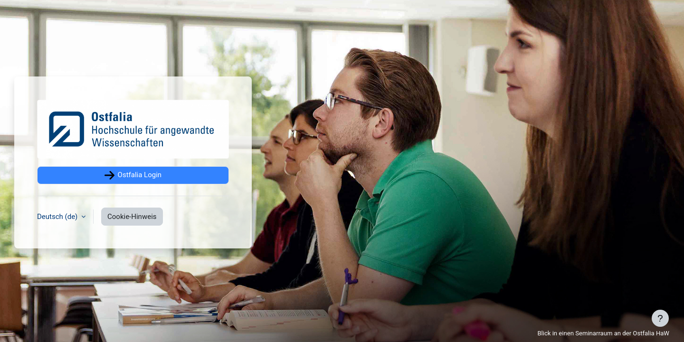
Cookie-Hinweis (131, 216)
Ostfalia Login (133, 175)
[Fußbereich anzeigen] (660, 318)
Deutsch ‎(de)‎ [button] (58, 216)
